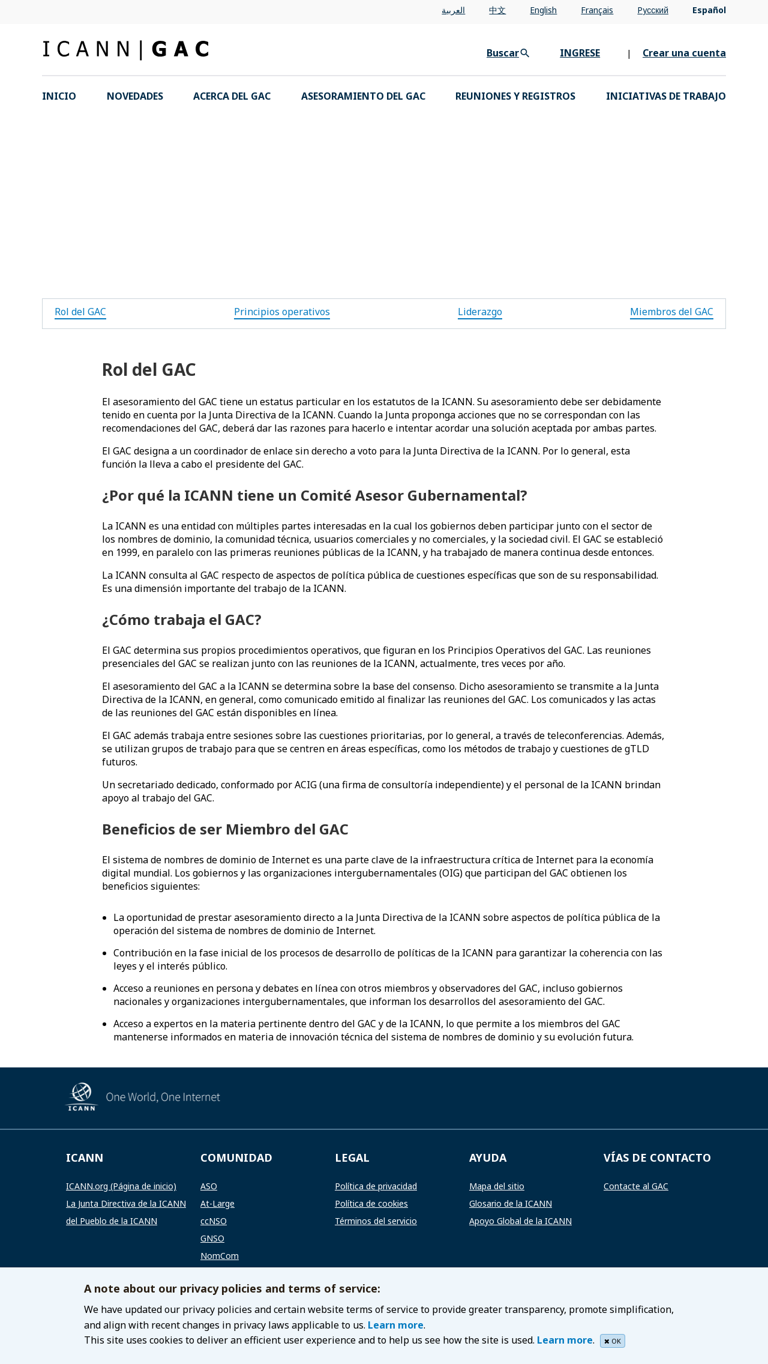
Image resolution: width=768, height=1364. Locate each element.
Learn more (396, 1325)
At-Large (217, 1203)
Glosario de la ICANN (510, 1203)
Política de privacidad (376, 1186)
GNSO (212, 1238)
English (543, 10)
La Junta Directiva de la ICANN (126, 1203)
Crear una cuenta (684, 52)
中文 (497, 10)
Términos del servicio (376, 1221)
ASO (208, 1186)
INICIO (59, 96)
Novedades (135, 96)
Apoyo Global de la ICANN (520, 1221)
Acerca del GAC (232, 96)
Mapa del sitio (496, 1186)
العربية (453, 10)
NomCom (219, 1255)
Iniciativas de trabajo (666, 96)
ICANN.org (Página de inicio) (121, 1186)
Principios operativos (282, 311)
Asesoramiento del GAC (363, 96)
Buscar (503, 52)
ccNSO (213, 1221)
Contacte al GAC (636, 1186)
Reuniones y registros (515, 96)
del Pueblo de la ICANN (111, 1221)
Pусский (652, 10)
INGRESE (580, 52)
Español (709, 10)
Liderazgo (480, 311)
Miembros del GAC (671, 311)
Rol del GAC (80, 311)
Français (597, 10)
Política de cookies (371, 1203)
